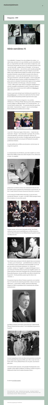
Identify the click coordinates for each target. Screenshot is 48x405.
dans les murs (23, 391)
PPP (31, 392)
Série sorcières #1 (16, 48)
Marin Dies (28, 392)
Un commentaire (22, 393)
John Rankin (23, 392)
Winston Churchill (13, 393)
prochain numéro (17, 380)
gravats (27, 391)
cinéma (32, 391)
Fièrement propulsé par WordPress (14, 402)
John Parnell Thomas (16, 392)
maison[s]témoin (11, 5)
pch (17, 391)
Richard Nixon (35, 392)
